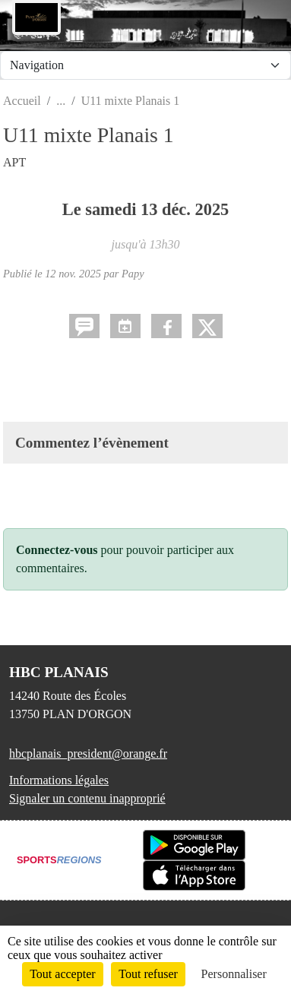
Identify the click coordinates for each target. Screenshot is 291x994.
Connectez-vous (57, 549)
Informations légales (59, 780)
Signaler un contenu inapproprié (87, 798)
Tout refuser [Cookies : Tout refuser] (148, 973)
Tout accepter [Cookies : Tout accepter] (62, 973)
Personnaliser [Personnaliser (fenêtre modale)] (234, 973)
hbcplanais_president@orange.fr (88, 753)
